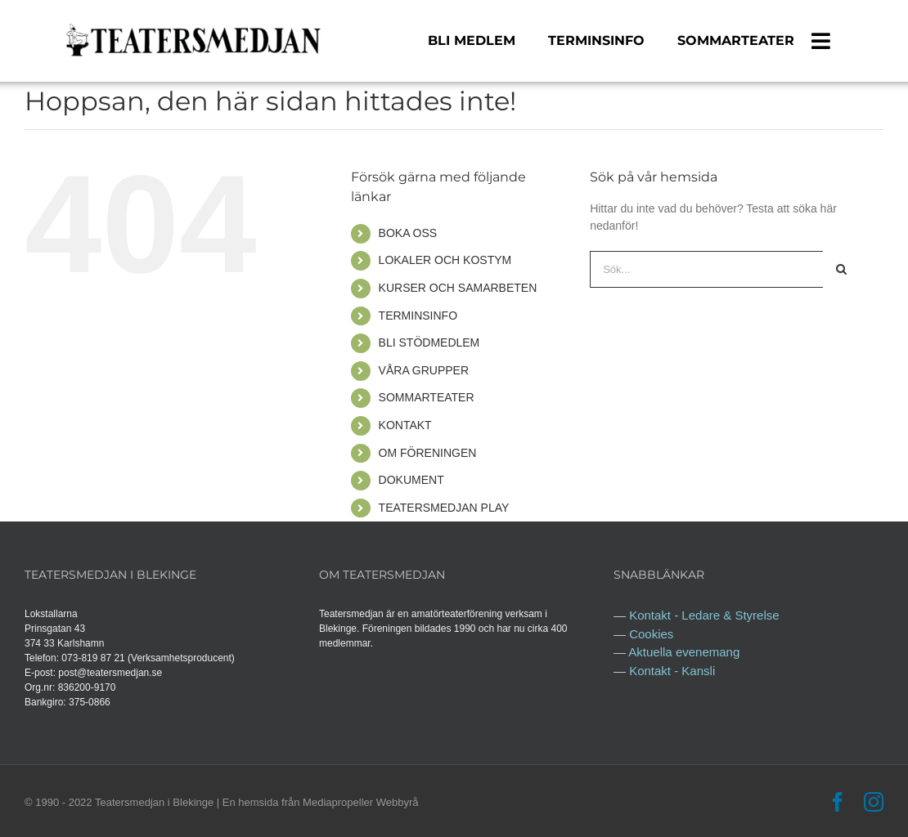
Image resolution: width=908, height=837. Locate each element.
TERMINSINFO (418, 315)
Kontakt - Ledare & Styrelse (704, 615)
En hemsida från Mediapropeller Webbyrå (321, 802)
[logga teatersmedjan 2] (192, 24)
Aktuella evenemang (683, 652)
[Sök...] (706, 269)
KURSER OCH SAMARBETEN (458, 287)
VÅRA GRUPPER (424, 370)
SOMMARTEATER (426, 397)
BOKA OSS (408, 232)
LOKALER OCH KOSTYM (445, 259)
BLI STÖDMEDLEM (429, 342)
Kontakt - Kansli (672, 671)
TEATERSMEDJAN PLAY (444, 507)
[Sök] (841, 269)
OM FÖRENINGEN (428, 452)
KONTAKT (405, 425)
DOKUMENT (411, 479)
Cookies (651, 634)
